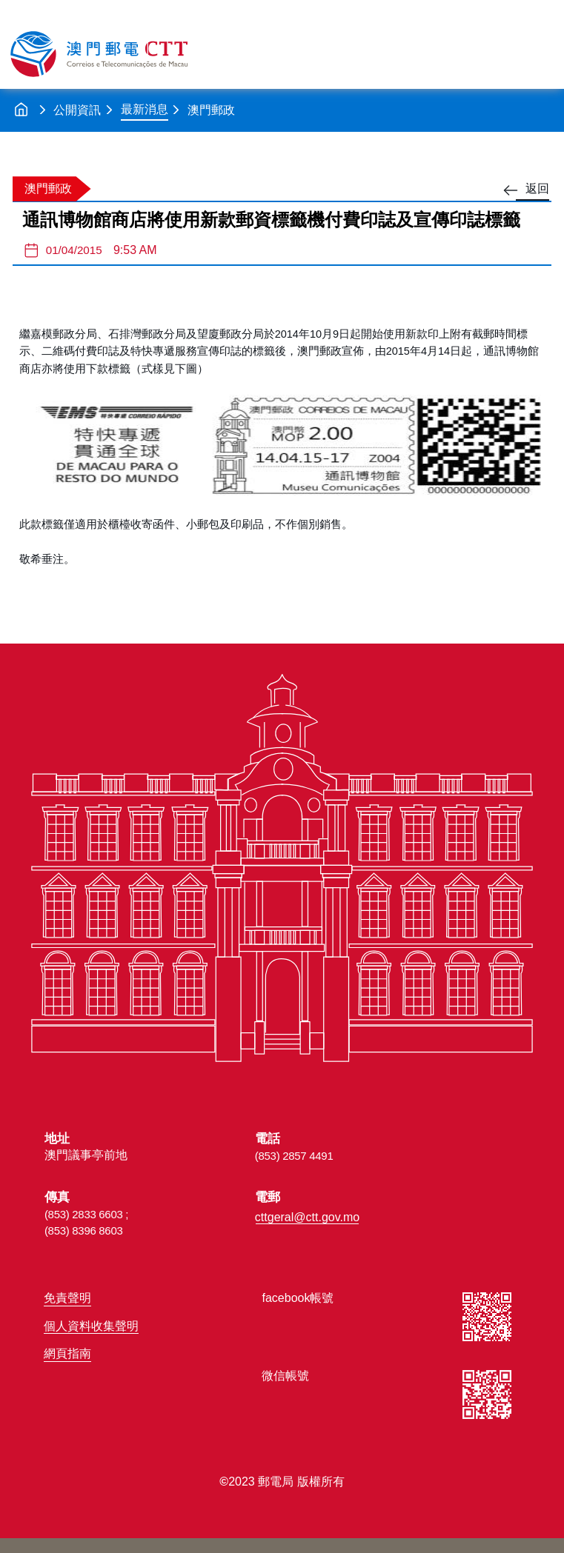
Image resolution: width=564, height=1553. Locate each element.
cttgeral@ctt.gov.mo (307, 1217)
